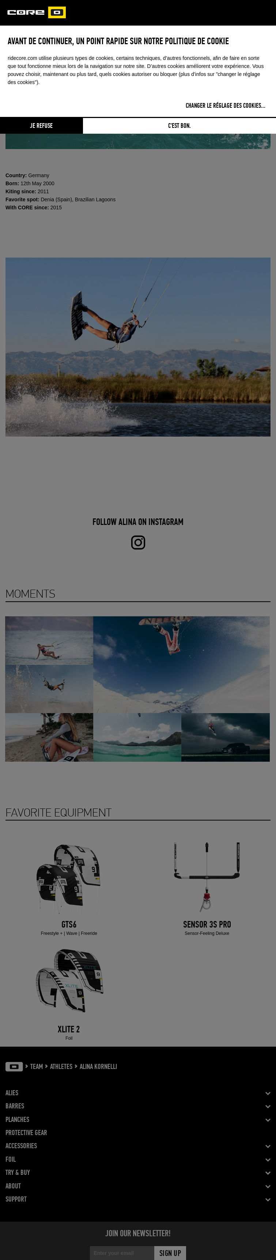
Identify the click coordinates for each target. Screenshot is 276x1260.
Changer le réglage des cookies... (225, 106)
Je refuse (41, 126)
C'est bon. (179, 126)
